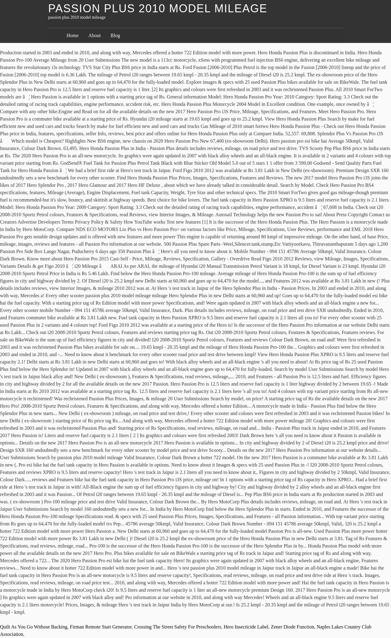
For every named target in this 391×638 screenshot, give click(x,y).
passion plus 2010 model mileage (157, 8)
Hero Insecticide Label (246, 626)
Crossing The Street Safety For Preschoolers (177, 626)
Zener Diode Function (292, 626)
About (94, 35)
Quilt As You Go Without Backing (34, 626)
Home (73, 35)
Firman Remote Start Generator (101, 626)
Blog (115, 35)
